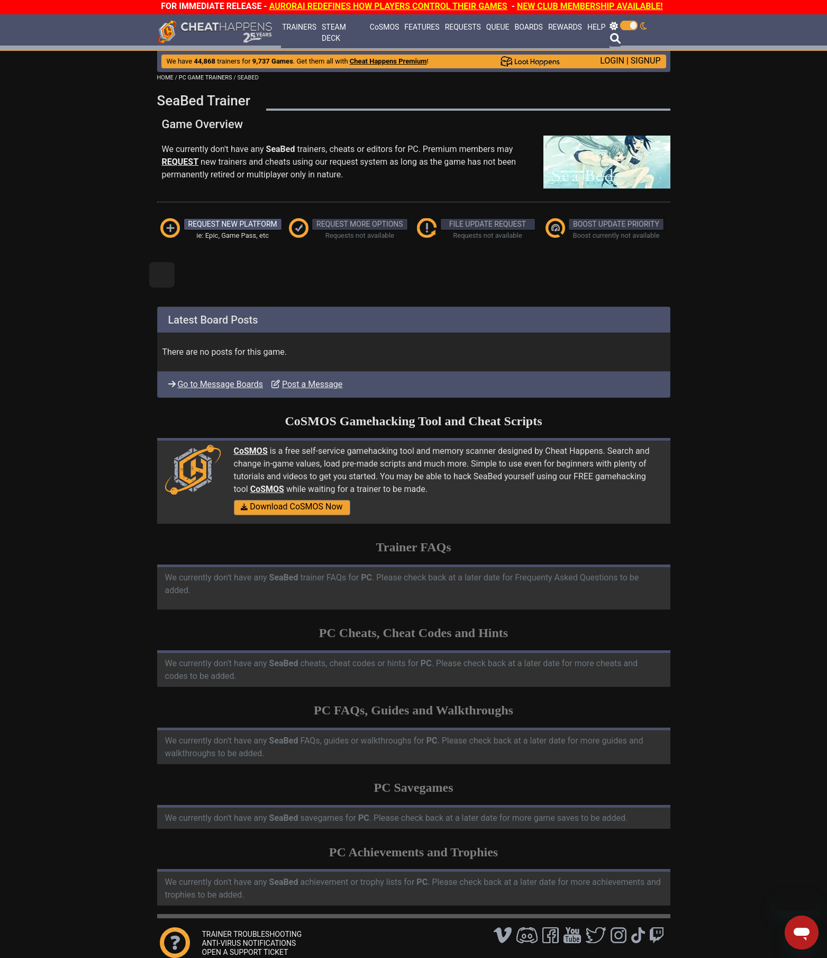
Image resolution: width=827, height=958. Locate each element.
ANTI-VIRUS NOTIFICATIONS (249, 943)
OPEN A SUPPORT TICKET (245, 952)
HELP (596, 27)
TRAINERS (299, 27)
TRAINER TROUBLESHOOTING (252, 934)
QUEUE (498, 27)
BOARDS (528, 27)
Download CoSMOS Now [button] (291, 507)
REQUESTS (463, 27)
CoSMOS (384, 27)
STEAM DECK (334, 32)
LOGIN (612, 61)
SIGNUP (646, 61)
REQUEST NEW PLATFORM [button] (232, 224)
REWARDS (565, 27)
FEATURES (421, 27)
